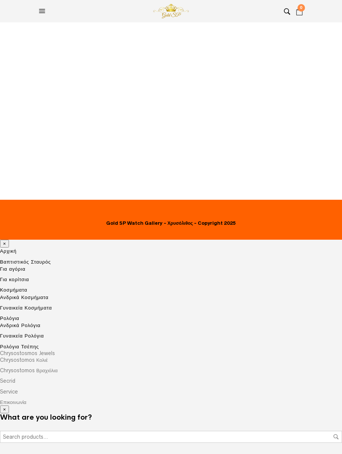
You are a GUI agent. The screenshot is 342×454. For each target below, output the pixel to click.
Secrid (7, 381)
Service (9, 392)
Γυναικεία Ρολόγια (22, 336)
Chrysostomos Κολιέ (24, 360)
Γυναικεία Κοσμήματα (26, 308)
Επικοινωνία (13, 402)
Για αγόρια (12, 269)
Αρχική (8, 251)
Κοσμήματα (13, 290)
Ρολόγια (9, 318)
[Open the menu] (42, 11)
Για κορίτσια (14, 279)
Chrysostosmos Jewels (27, 353)
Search (336, 437)
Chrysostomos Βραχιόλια (29, 370)
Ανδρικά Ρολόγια (20, 325)
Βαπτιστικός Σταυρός (25, 262)
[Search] (287, 11)
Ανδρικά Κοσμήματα (24, 297)
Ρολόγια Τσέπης (19, 346)
